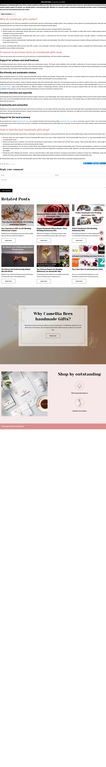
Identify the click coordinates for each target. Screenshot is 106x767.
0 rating (12, 164)
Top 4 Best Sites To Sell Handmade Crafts (87, 269)
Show (13, 14)
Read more (53, 336)
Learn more (8, 240)
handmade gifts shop (22, 121)
